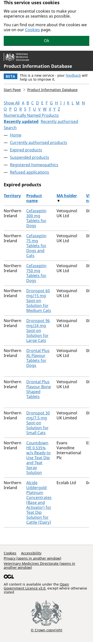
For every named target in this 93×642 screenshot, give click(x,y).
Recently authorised (59, 121)
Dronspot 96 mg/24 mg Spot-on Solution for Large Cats (38, 330)
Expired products (26, 149)
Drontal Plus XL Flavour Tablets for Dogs (38, 358)
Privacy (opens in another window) (32, 558)
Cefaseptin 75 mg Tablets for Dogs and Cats (36, 245)
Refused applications (29, 172)
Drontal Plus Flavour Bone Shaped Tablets (38, 389)
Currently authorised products (38, 142)
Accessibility (31, 553)
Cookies (32, 29)
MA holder (67, 195)
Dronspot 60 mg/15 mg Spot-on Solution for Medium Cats (38, 300)
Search (10, 127)
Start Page (12, 89)
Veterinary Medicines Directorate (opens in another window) (39, 565)
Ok (46, 40)
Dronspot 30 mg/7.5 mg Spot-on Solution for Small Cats (38, 422)
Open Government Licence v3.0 (36, 586)
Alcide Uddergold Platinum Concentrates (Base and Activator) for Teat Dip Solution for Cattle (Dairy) (39, 502)
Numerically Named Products (31, 115)
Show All (12, 103)
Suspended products (29, 157)
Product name (34, 198)
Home (15, 135)
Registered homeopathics (34, 164)
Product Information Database (38, 66)
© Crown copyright (46, 630)
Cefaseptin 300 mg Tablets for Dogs (36, 218)
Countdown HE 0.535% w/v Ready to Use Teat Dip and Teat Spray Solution (38, 457)
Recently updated (21, 121)
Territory (12, 195)
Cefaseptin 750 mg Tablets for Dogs (36, 273)
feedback (73, 75)
